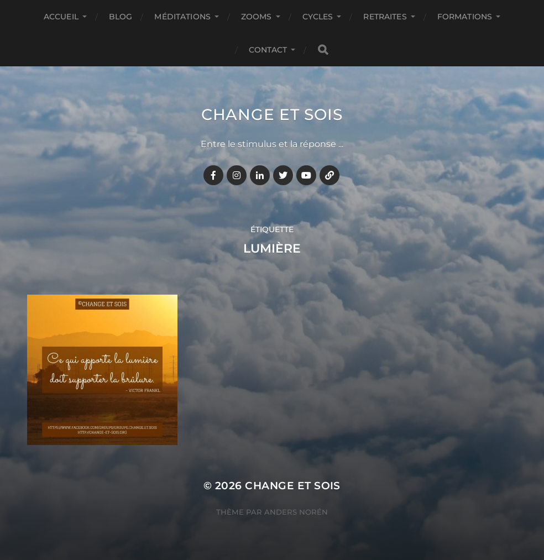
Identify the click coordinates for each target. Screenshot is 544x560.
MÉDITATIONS (182, 17)
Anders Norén (296, 511)
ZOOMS (256, 17)
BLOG (121, 17)
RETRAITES (384, 17)
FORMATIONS (464, 17)
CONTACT (268, 50)
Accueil (61, 17)
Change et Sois (272, 114)
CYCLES (317, 17)
